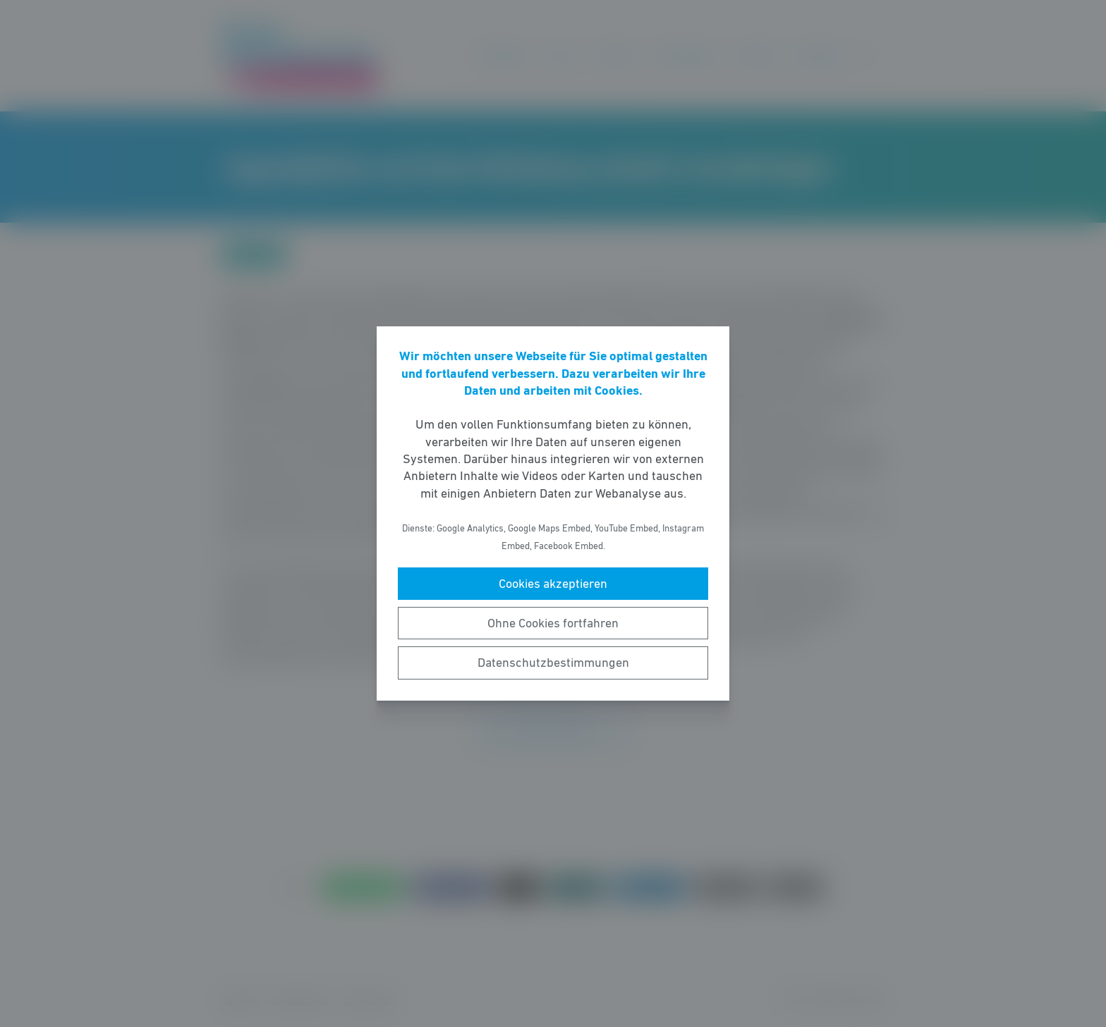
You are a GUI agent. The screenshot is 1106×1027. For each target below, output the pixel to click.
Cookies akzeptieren (553, 583)
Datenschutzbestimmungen (553, 662)
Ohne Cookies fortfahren (553, 623)
